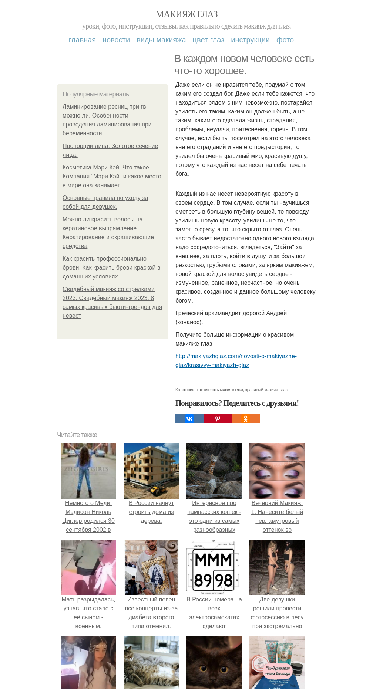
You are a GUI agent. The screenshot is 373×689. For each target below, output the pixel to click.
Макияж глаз (187, 14)
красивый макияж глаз (266, 390)
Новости (116, 40)
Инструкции (250, 40)
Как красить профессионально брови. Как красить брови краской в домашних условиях (111, 268)
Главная (82, 40)
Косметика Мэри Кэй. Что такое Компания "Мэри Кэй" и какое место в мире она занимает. (112, 176)
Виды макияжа (161, 40)
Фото (285, 40)
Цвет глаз (209, 40)
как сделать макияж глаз (220, 390)
